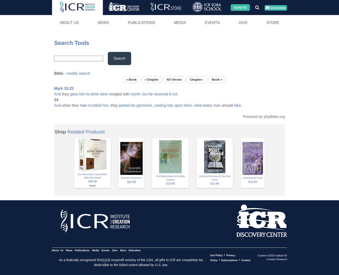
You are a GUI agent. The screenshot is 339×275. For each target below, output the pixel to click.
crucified (94, 105)
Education (135, 250)
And (57, 94)
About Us (69, 23)
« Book (131, 79)
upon (178, 105)
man (217, 105)
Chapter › (197, 79)
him (82, 94)
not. (175, 94)
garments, (145, 105)
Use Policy (216, 255)
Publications (141, 23)
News (103, 23)
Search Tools (71, 43)
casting (160, 105)
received (161, 94)
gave (74, 94)
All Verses (174, 79)
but (144, 94)
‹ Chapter (152, 79)
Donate (240, 7)
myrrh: (136, 94)
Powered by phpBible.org (264, 117)
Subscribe (276, 8)
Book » (217, 79)
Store (272, 23)
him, (105, 105)
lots (170, 105)
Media (180, 23)
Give (243, 23)
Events (212, 23)
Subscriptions (229, 260)
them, (188, 105)
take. (238, 105)
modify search (78, 73)
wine (104, 94)
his (133, 105)
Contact (245, 260)
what (198, 105)
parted (124, 105)
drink (95, 94)
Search (119, 58)
